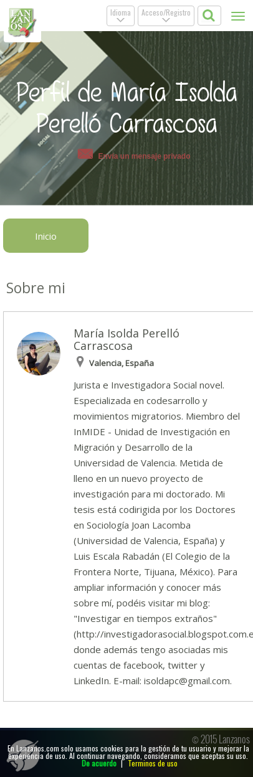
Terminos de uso (153, 763)
